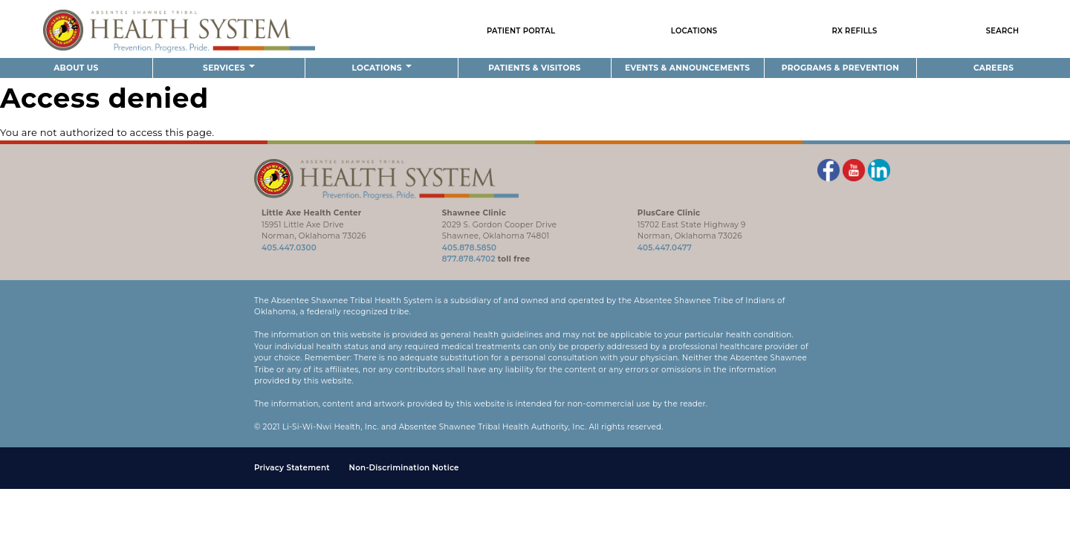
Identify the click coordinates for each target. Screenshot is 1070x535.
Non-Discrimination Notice (404, 468)
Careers (993, 68)
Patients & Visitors (534, 68)
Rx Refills (855, 31)
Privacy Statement (292, 468)
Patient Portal (521, 31)
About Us (76, 68)
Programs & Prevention (840, 68)
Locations (694, 31)
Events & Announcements (687, 68)
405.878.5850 (469, 248)
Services (229, 68)
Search (1002, 31)
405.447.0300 (289, 248)
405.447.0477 (665, 248)
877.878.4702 (469, 259)
